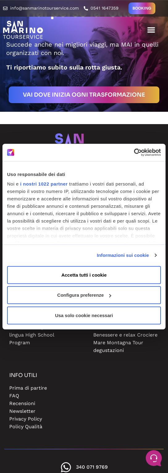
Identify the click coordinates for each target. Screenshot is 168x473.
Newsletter (22, 411)
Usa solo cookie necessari (84, 315)
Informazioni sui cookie (123, 255)
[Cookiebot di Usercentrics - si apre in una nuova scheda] (134, 153)
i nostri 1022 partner (44, 183)
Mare (99, 342)
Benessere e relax (114, 335)
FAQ (14, 396)
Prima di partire (28, 388)
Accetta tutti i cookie (84, 274)
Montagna (119, 342)
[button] (151, 29)
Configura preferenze (84, 295)
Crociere (147, 335)
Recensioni (22, 403)
